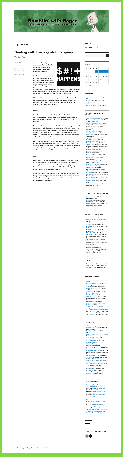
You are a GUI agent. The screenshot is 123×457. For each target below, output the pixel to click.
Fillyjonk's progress (91, 226)
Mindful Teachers (90, 167)
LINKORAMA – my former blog (94, 203)
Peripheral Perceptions (92, 246)
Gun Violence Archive (91, 267)
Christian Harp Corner (91, 131)
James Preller (89, 154)
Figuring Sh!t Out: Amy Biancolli (94, 138)
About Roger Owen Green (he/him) (95, 97)
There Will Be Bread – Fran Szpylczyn (95, 184)
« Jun (89, 85)
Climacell (88, 339)
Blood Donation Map (91, 331)
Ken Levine (89, 293)
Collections (99, 390)
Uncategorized (18, 64)
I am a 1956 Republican (99, 388)
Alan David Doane (19, 67)
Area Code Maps (90, 327)
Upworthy (88, 373)
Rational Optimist (90, 177)
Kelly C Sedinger (90, 390)
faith (87, 398)
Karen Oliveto (89, 161)
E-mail (88, 100)
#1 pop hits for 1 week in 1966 (100, 408)
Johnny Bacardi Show (91, 233)
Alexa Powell (89, 123)
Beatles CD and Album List (92, 283)
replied (50, 141)
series (46, 89)
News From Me (90, 295)
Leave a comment (19, 74)
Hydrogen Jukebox (91, 149)
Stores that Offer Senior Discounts (94, 363)
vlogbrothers (17, 72)
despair (41, 160)
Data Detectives (90, 197)
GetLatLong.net (90, 347)
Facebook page (90, 200)
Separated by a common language (94, 306)
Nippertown (89, 296)
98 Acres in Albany (91, 280)
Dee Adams (89, 223)
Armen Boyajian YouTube (92, 128)
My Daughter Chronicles (92, 239)
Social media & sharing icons (53, 456)
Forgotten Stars (90, 229)
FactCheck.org (89, 264)
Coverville (88, 286)
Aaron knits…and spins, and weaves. (95, 118)
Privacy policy (89, 105)
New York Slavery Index (92, 355)
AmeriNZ (88, 218)
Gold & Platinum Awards (92, 288)
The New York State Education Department (97, 367)
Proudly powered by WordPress (42, 448)
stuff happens (21, 68)
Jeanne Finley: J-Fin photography (94, 157)
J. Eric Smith (89, 151)
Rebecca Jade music (91, 180)
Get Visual (88, 144)
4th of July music (101, 386)
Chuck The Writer (90, 133)
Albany (88, 326)
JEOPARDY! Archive (91, 202)
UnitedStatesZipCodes (91, 370)
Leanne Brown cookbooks (92, 350)
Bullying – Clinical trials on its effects (95, 334)
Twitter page (89, 206)
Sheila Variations (90, 309)
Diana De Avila (89, 134)
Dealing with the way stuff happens (43, 52)
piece (58, 117)
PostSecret (89, 300)
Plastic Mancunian (91, 401)
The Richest (89, 314)
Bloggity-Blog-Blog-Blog (92, 219)
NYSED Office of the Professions (94, 360)
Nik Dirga (88, 241)
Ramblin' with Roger (19, 448)
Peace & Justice (90, 172)
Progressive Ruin (90, 301)
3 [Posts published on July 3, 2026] (103, 71)
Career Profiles (90, 337)
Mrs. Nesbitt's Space (91, 234)
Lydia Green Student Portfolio (93, 164)
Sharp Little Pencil (90, 249)
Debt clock (89, 345)
